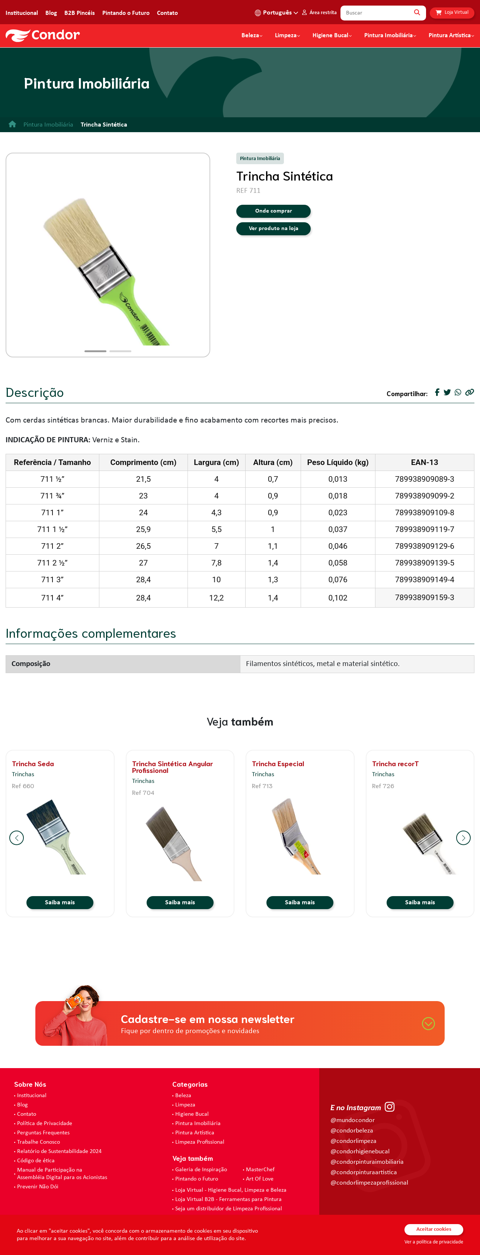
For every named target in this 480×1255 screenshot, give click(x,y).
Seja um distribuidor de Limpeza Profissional (228, 1209)
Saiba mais (60, 902)
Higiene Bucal (330, 36)
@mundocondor (352, 1120)
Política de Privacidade (44, 1124)
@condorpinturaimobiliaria (367, 1162)
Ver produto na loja (273, 229)
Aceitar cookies (433, 1229)
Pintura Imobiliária (388, 36)
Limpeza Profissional (199, 1142)
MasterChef (260, 1170)
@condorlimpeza (353, 1141)
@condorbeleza (351, 1130)
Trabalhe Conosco (38, 1142)
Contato (167, 13)
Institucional (22, 13)
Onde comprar (273, 211)
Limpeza (185, 1105)
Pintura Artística (450, 36)
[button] (95, 351)
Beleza (250, 36)
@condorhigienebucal (360, 1151)
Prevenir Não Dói (37, 1187)
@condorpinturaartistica (363, 1172)
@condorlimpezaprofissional (369, 1182)
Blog (51, 13)
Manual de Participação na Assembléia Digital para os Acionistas (62, 1174)
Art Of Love (259, 1179)
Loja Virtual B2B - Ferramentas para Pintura (228, 1200)
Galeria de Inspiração (201, 1170)
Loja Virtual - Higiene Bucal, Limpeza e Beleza (231, 1190)
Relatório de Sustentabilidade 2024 (59, 1151)
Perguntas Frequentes (43, 1133)
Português (277, 12)
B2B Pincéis (79, 13)
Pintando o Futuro (126, 13)
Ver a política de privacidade (433, 1242)
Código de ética (36, 1161)
